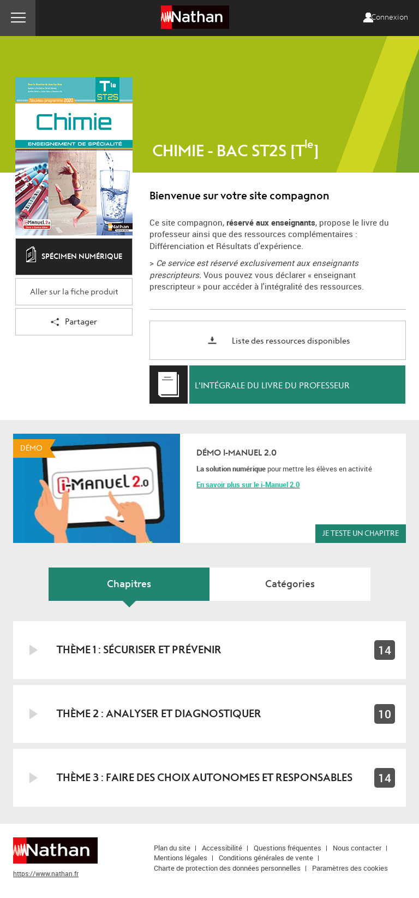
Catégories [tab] (290, 584)
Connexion (389, 17)
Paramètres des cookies (350, 868)
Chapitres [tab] (129, 584)
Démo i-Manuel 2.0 (236, 453)
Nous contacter (357, 848)
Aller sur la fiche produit (74, 292)
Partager (74, 322)
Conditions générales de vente (266, 857)
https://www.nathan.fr (46, 873)
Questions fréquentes (287, 848)
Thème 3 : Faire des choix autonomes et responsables (204, 777)
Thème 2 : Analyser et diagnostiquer (159, 713)
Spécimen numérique (74, 257)
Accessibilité (222, 848)
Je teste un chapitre (360, 533)
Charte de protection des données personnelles (227, 868)
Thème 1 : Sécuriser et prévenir (139, 649)
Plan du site (172, 848)
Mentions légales (180, 857)
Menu (17, 18)
